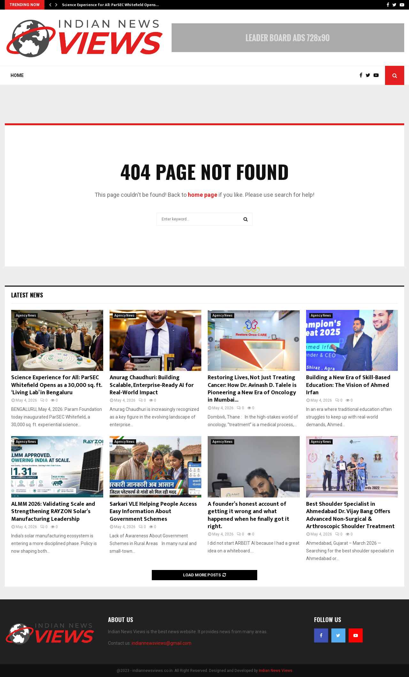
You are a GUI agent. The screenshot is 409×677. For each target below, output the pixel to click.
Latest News (27, 295)
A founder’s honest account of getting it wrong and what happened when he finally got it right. (248, 515)
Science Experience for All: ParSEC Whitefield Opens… (110, 5)
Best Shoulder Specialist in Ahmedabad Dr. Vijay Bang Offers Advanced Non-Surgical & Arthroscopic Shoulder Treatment (350, 515)
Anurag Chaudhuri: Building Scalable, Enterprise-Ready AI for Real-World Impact (152, 385)
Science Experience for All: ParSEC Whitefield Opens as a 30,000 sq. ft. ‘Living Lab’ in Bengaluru (56, 385)
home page (202, 194)
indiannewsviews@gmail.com (161, 643)
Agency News (26, 315)
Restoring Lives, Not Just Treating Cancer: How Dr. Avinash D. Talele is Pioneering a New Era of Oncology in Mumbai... (252, 389)
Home (17, 75)
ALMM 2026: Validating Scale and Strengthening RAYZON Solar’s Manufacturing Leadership (53, 511)
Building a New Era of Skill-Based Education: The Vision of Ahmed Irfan (348, 385)
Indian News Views (275, 670)
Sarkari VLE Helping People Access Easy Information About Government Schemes (153, 511)
